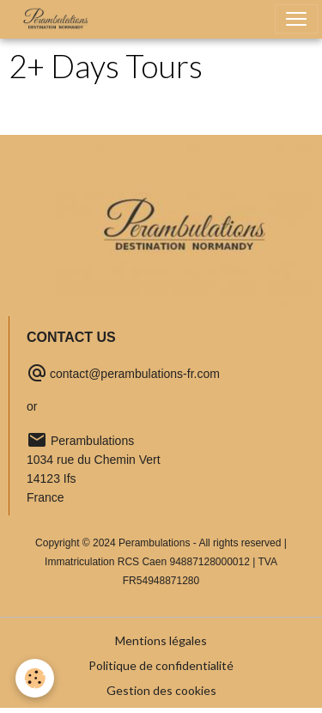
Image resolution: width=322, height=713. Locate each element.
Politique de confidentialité (161, 665)
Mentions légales (161, 640)
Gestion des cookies (161, 690)
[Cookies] (34, 678)
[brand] (59, 19)
